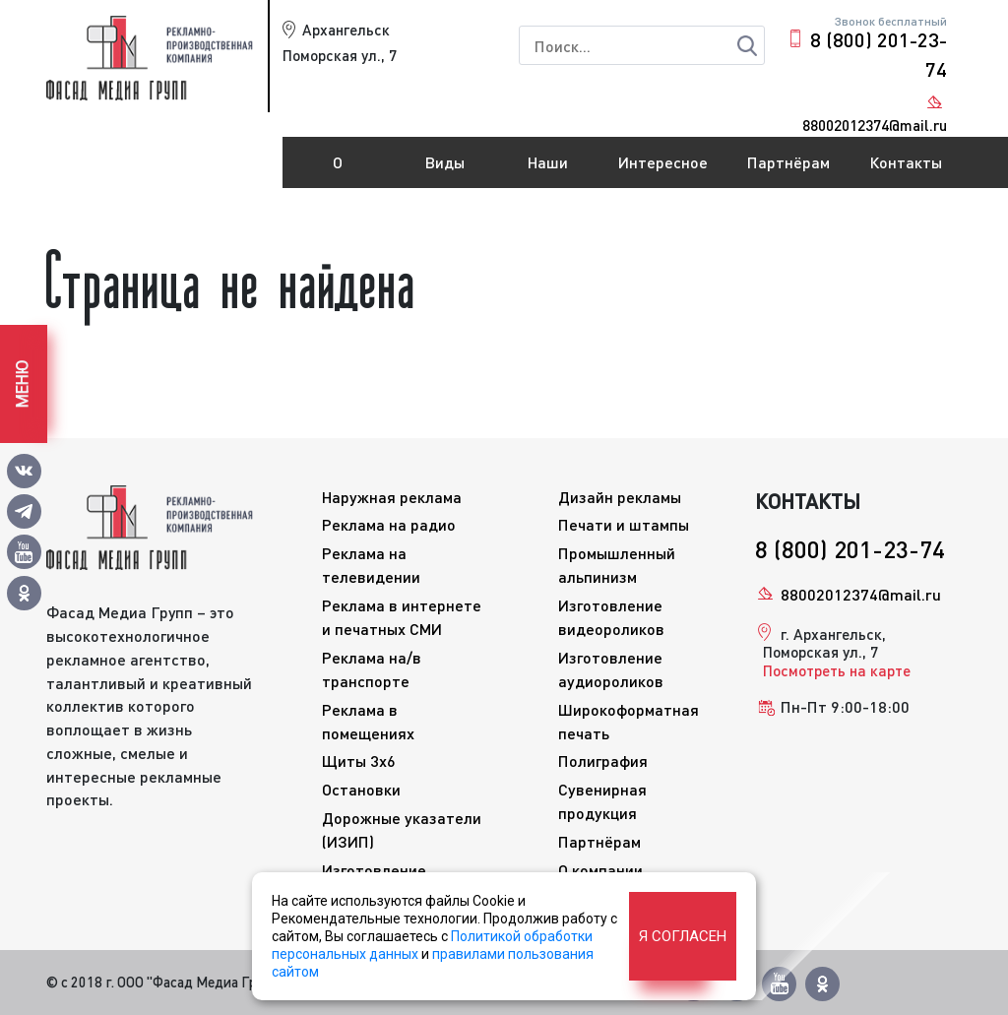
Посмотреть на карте (837, 670)
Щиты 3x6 (359, 760)
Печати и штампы (623, 524)
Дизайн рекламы (619, 496)
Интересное (663, 162)
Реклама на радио (389, 524)
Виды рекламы (445, 170)
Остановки (361, 789)
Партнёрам (788, 162)
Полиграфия (603, 760)
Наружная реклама (392, 496)
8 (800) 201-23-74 (878, 54)
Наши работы (548, 170)
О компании (337, 170)
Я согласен (682, 936)
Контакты (905, 162)
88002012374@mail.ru (861, 594)
